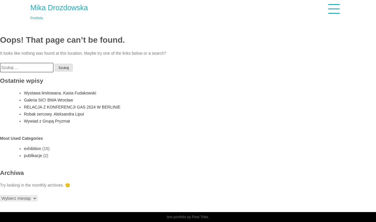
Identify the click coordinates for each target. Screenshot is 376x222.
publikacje (33, 155)
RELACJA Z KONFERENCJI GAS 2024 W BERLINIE (72, 107)
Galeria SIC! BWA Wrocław (48, 100)
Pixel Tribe (200, 217)
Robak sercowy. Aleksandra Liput (54, 114)
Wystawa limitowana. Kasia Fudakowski (60, 93)
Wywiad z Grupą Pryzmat (47, 121)
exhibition (32, 148)
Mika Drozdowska (59, 8)
